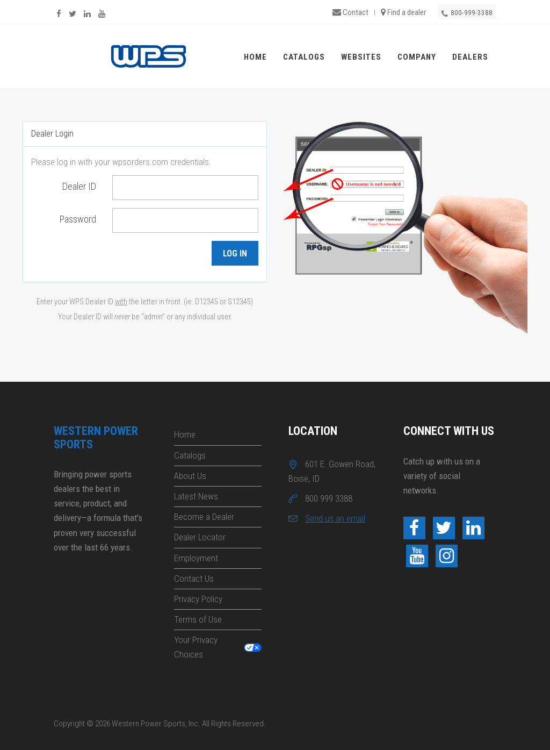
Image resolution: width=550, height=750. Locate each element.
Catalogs (304, 57)
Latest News (196, 496)
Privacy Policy (198, 599)
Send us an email (335, 518)
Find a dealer (403, 12)
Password (78, 219)
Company (416, 57)
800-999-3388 (467, 13)
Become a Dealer (204, 516)
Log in (235, 253)
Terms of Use (198, 619)
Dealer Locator (200, 537)
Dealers (470, 57)
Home (255, 57)
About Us (190, 475)
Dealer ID (79, 186)
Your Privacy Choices (196, 647)
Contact (350, 12)
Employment (196, 558)
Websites (361, 57)
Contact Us (194, 578)
